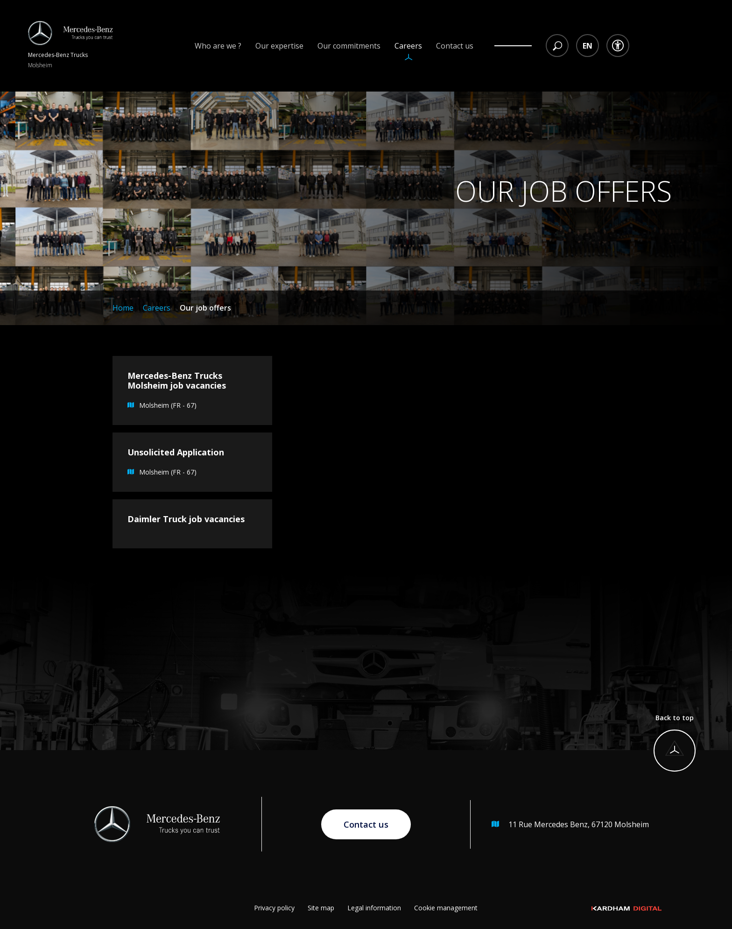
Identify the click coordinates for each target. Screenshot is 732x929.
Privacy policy (274, 907)
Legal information (374, 907)
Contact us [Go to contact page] (366, 824)
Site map (321, 907)
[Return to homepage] (70, 46)
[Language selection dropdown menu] (587, 45)
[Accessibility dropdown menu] (617, 45)
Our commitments (348, 46)
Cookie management (446, 907)
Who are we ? (218, 46)
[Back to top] (672, 744)
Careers (408, 46)
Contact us (454, 46)
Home (123, 308)
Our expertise (279, 46)
